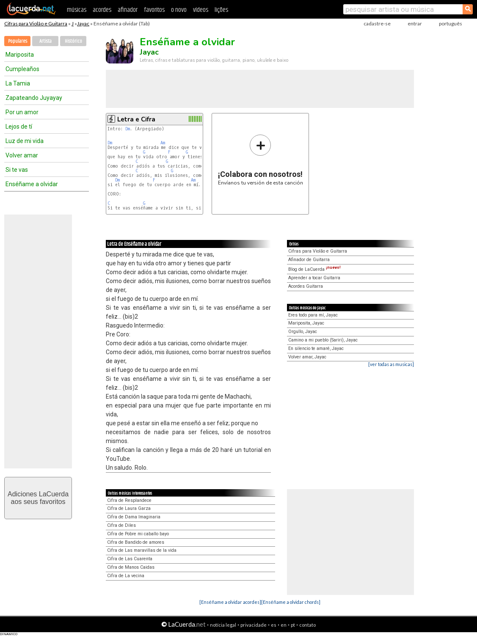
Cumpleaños (22, 69)
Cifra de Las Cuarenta (129, 559)
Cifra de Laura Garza (129, 508)
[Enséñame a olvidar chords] (290, 602)
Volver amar (22, 155)
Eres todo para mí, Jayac (313, 315)
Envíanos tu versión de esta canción (260, 159)
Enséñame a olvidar (32, 184)
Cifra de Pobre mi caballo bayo (138, 534)
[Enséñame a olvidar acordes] (230, 602)
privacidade (253, 625)
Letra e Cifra (136, 119)
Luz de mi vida (25, 141)
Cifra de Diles (121, 525)
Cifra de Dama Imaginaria (133, 517)
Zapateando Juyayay (34, 97)
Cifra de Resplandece (129, 500)
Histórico (73, 41)
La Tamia (18, 83)
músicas (76, 10)
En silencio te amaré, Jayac (316, 348)
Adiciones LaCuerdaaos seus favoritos (38, 497)
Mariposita (20, 54)
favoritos (154, 10)
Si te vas (17, 169)
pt (293, 625)
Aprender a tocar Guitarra (314, 278)
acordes (102, 10)
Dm (127, 129)
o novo (179, 10)
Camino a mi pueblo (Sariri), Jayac (323, 340)
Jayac (83, 23)
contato (307, 625)
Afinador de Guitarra (309, 259)
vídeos (200, 10)
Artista (45, 41)
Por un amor (22, 112)
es (273, 625)
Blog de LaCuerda (314, 269)
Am (162, 143)
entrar (415, 23)
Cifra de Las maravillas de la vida (141, 550)
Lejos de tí (19, 126)
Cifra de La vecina (125, 575)
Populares (17, 41)
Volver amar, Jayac (307, 357)
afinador (128, 10)
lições (221, 10)
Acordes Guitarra (305, 286)
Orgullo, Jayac (302, 331)
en (284, 625)
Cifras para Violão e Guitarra (35, 23)
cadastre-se (377, 23)
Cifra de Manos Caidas (130, 567)
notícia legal (223, 625)
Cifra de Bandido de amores (135, 542)
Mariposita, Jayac (306, 323)
